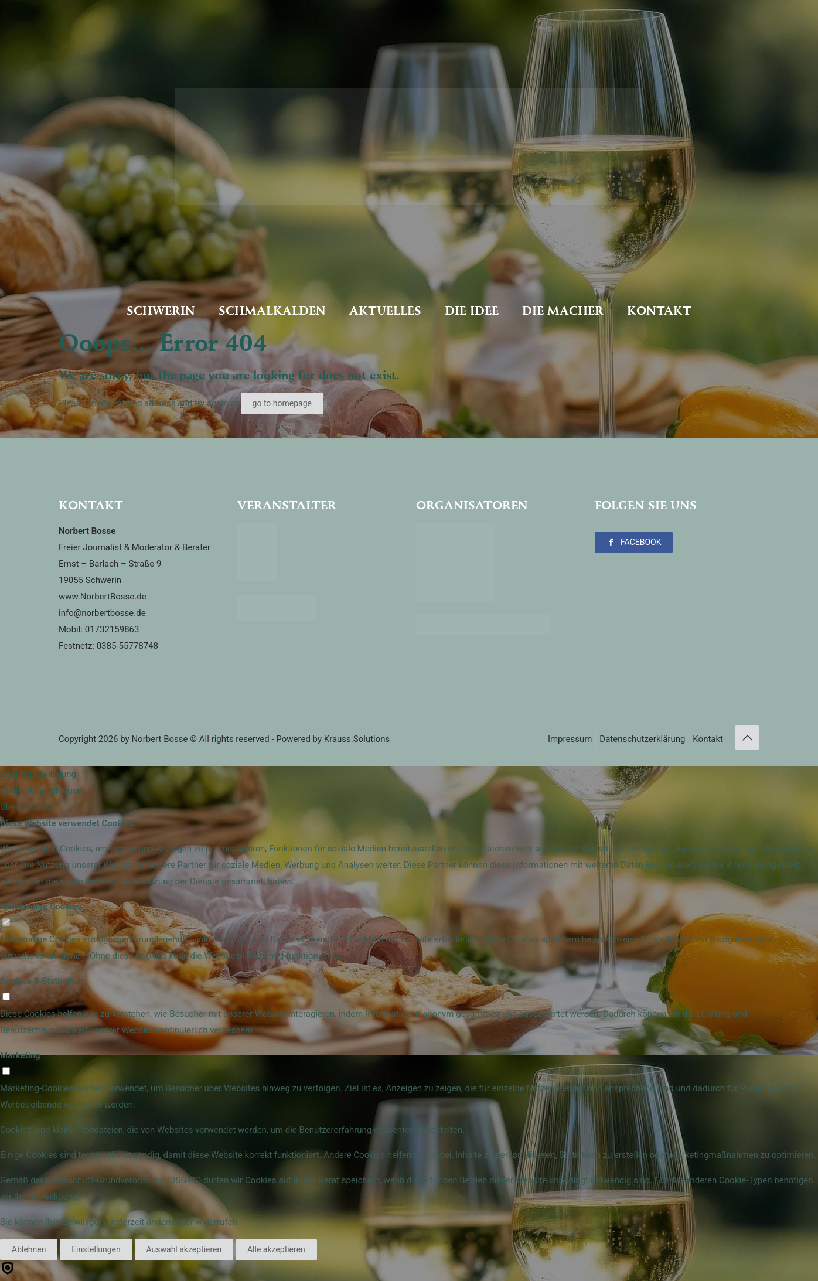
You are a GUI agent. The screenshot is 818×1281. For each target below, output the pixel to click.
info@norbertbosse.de (102, 613)
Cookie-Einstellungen (41, 790)
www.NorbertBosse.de (102, 596)
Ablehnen (29, 1249)
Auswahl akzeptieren (184, 1249)
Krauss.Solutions (357, 739)
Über (26, 807)
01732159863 (112, 629)
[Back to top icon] (747, 737)
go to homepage (282, 403)
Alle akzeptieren (276, 1249)
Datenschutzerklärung (642, 739)
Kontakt (708, 739)
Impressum (570, 739)
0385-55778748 (127, 645)
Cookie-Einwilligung (38, 774)
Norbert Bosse (159, 739)
